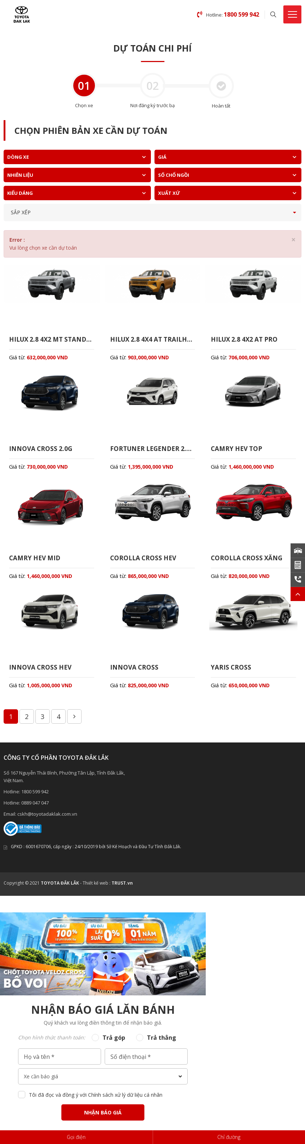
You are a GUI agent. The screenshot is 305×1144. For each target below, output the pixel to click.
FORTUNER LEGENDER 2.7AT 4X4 (152, 450)
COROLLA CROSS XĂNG (248, 561)
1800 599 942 (35, 796)
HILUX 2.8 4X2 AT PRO (246, 340)
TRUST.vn (122, 888)
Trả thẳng (161, 1042)
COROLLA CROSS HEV (144, 561)
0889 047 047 (35, 807)
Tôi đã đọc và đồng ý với (95, 1099)
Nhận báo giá (103, 1117)
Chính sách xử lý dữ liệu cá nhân (125, 1099)
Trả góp (114, 1042)
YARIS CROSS (231, 671)
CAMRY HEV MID (35, 561)
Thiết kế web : (96, 888)
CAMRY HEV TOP (238, 450)
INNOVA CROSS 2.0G (41, 450)
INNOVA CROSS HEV (41, 671)
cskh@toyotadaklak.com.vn (47, 818)
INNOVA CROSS (135, 671)
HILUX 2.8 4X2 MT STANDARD (51, 340)
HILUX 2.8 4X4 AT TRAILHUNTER (152, 340)
